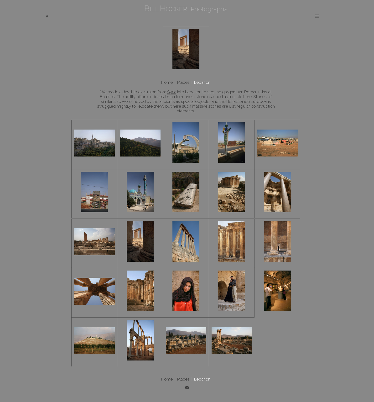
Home (167, 82)
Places (183, 82)
